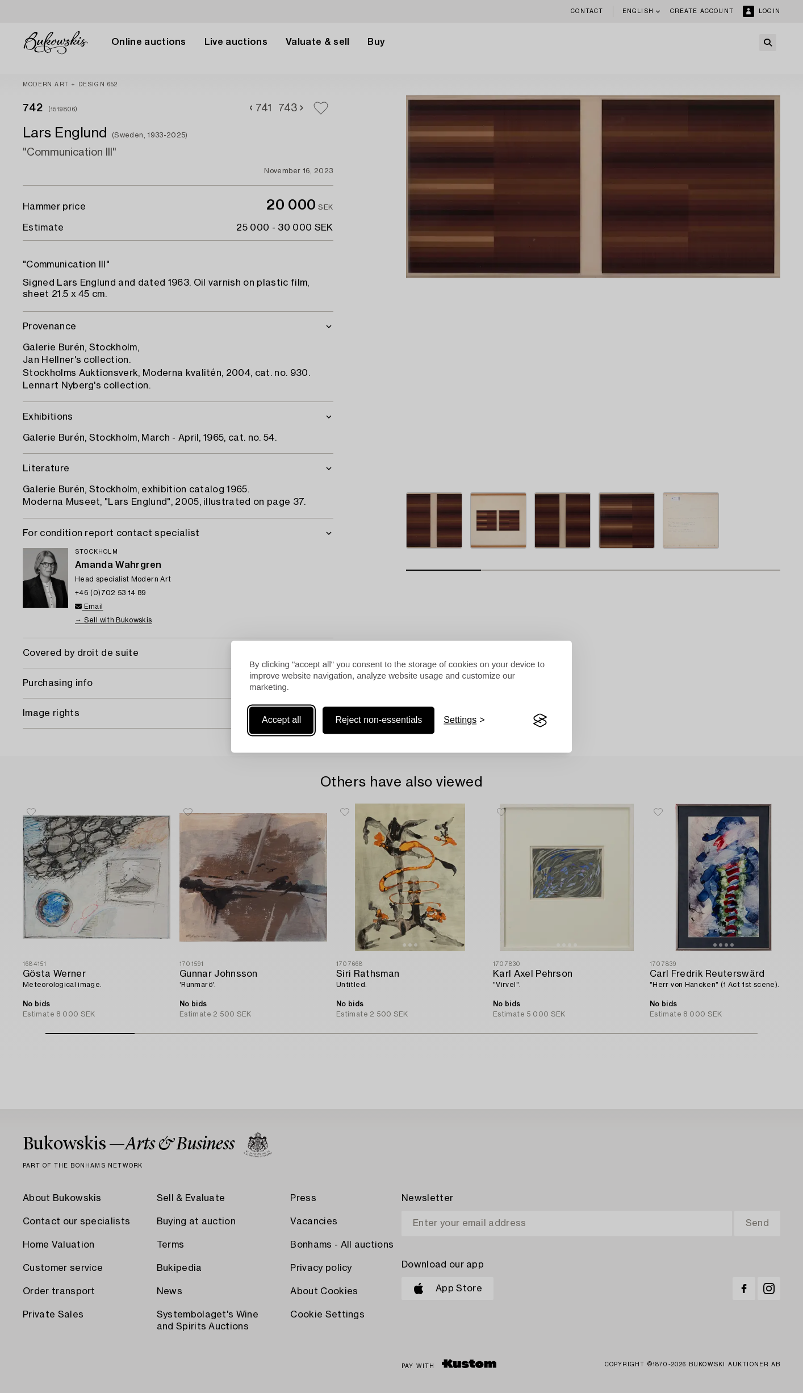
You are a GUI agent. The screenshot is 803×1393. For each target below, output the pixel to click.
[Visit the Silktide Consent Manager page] (540, 720)
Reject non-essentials (378, 720)
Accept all (281, 720)
